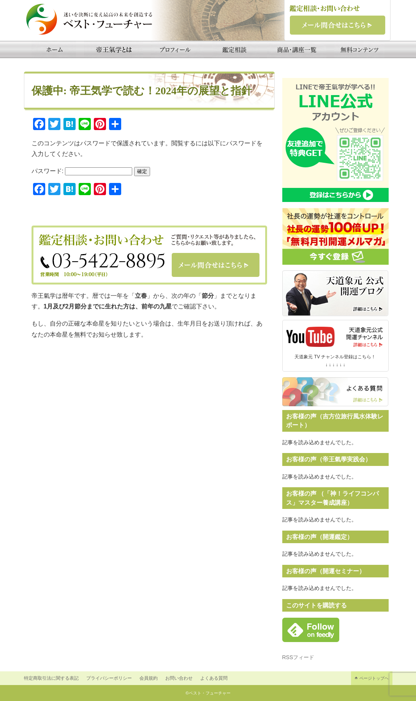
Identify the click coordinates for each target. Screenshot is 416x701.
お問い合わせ (179, 678)
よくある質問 (214, 678)
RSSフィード (298, 657)
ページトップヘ (374, 678)
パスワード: (82, 171)
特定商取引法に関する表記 (51, 678)
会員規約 (148, 678)
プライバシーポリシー (109, 678)
